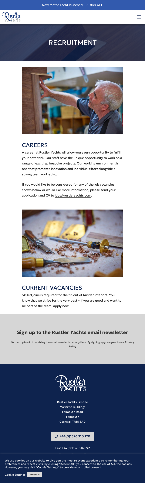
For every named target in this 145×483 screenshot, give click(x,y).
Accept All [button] (35, 474)
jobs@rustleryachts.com (73, 195)
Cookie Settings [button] (15, 474)
